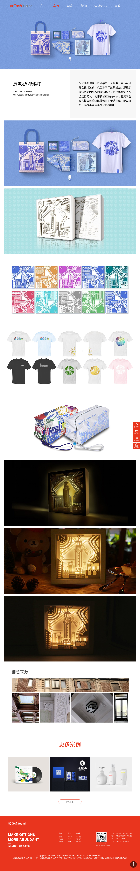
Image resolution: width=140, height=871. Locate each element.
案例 (56, 6)
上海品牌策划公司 (46, 858)
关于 (42, 6)
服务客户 (61, 841)
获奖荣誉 (61, 838)
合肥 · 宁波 (78, 839)
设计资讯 (100, 6)
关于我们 (61, 836)
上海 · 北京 (78, 836)
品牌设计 (70, 838)
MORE (70, 801)
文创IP (69, 841)
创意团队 (61, 839)
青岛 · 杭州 (78, 841)
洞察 (70, 6)
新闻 (84, 6)
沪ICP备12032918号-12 (77, 856)
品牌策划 (70, 836)
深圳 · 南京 (78, 838)
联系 (117, 6)
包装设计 (70, 839)
